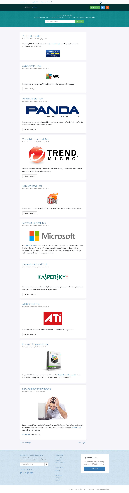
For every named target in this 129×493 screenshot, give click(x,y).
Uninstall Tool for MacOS (67, 375)
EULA (85, 489)
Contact (71, 489)
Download (26, 434)
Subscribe (95, 7)
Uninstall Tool (24, 2)
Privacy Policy (78, 489)
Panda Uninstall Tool (32, 98)
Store (94, 2)
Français (58, 478)
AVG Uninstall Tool (31, 65)
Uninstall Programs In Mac (35, 344)
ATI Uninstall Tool (31, 304)
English (58, 470)
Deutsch (58, 473)
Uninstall (91, 489)
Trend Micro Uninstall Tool (35, 139)
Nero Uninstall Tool (32, 185)
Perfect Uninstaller (31, 36)
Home (107, 2)
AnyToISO (35, 2)
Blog (100, 2)
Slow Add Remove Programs (36, 388)
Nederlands (59, 475)
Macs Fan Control (46, 2)
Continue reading (30, 89)
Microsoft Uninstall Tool (34, 222)
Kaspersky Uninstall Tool (34, 264)
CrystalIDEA (106, 489)
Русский (58, 480)
